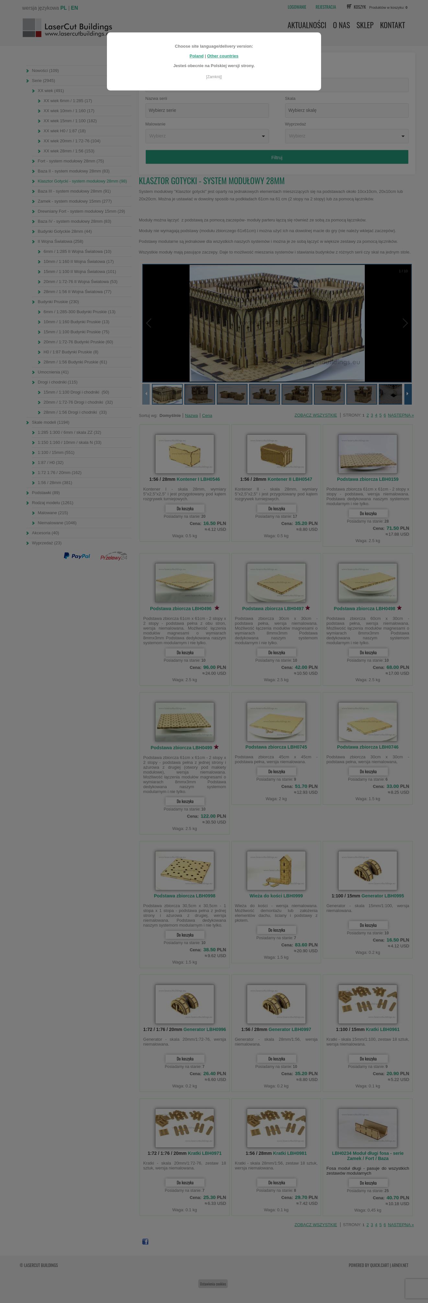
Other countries (222, 55)
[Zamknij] (214, 77)
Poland (196, 55)
